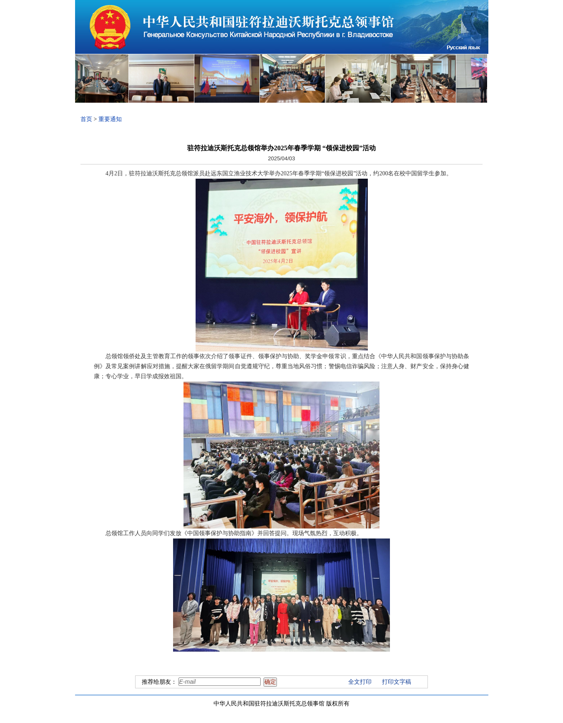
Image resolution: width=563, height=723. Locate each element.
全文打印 (360, 682)
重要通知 (110, 119)
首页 (86, 119)
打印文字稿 (396, 682)
